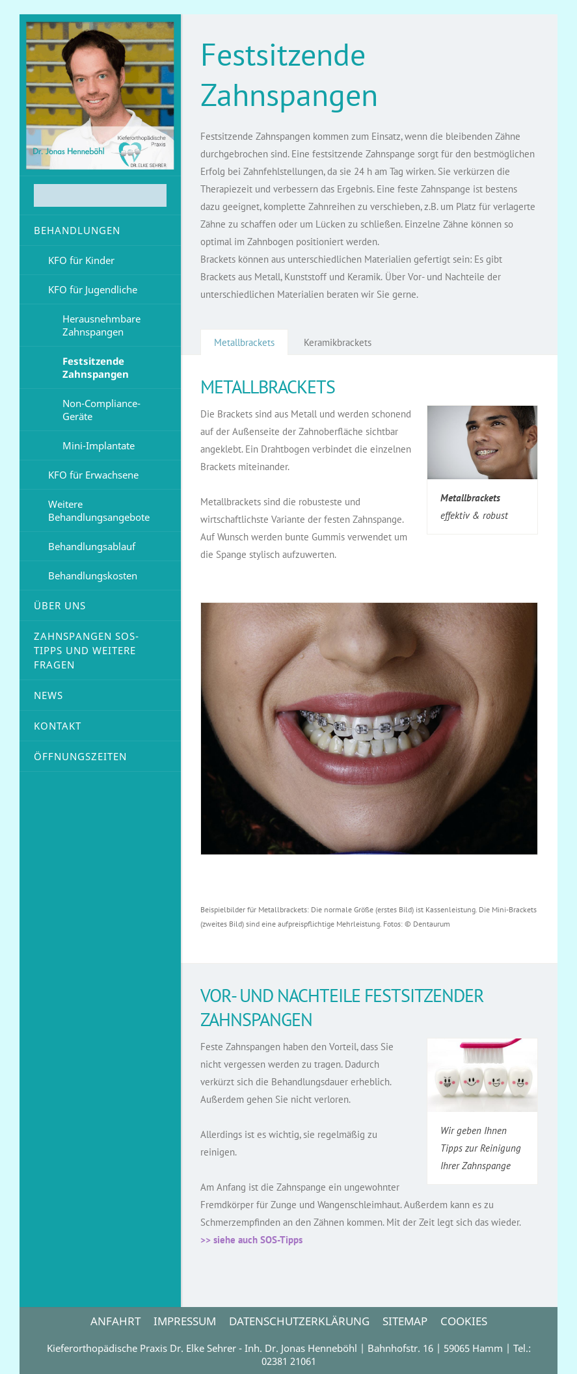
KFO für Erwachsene (93, 474)
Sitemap (404, 1321)
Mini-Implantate (98, 445)
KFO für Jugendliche (92, 289)
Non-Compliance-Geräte (101, 410)
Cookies (463, 1321)
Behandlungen (77, 230)
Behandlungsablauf (91, 546)
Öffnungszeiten (80, 756)
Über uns (60, 605)
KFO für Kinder (81, 260)
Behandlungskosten (92, 575)
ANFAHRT (115, 1321)
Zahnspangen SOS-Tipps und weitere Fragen (86, 650)
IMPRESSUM (185, 1321)
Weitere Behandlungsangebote (99, 510)
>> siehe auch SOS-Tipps (251, 1240)
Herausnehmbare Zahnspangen (101, 325)
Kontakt (57, 725)
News (48, 695)
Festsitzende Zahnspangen (95, 367)
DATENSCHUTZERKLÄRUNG (299, 1321)
